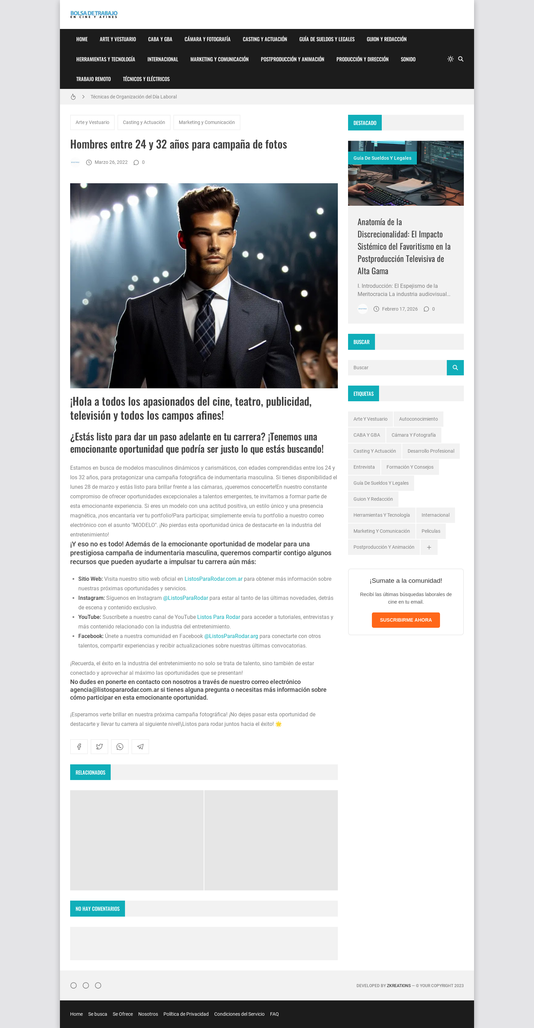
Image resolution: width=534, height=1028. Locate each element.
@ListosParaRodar (185, 598)
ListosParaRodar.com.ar (213, 579)
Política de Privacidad (186, 1014)
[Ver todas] (429, 547)
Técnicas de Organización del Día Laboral (134, 96)
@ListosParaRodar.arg (231, 636)
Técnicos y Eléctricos (146, 78)
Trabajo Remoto (93, 78)
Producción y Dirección (362, 59)
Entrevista (364, 467)
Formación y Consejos (410, 467)
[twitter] (99, 746)
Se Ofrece (123, 1014)
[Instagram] (73, 985)
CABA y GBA (160, 39)
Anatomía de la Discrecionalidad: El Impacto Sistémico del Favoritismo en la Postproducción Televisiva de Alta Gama (404, 246)
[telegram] (140, 746)
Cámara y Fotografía (208, 39)
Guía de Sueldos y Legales (327, 39)
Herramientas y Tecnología (105, 59)
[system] (450, 59)
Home (82, 39)
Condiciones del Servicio (239, 1014)
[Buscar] (461, 59)
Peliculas (431, 531)
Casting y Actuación (265, 39)
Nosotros (148, 1014)
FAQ (274, 1014)
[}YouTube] (98, 985)
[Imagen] (406, 173)
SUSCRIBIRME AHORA (406, 620)
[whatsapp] (120, 746)
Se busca (97, 1014)
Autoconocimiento (418, 419)
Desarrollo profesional (431, 451)
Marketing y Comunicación (219, 59)
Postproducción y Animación (292, 59)
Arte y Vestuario (118, 39)
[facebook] (79, 746)
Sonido (408, 59)
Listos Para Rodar (218, 617)
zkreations (399, 985)
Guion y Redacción (387, 39)
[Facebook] (85, 985)
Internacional (162, 59)
